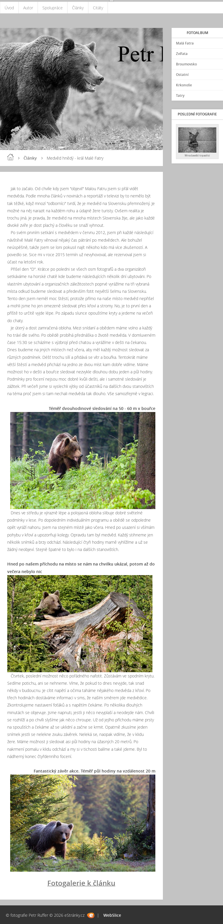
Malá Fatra (185, 43)
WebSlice (112, 915)
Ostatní (182, 74)
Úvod (9, 7)
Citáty (98, 7)
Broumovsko (186, 64)
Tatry (180, 95)
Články (78, 7)
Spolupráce (52, 7)
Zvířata (182, 53)
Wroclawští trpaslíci (197, 155)
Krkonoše (184, 85)
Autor (28, 7)
